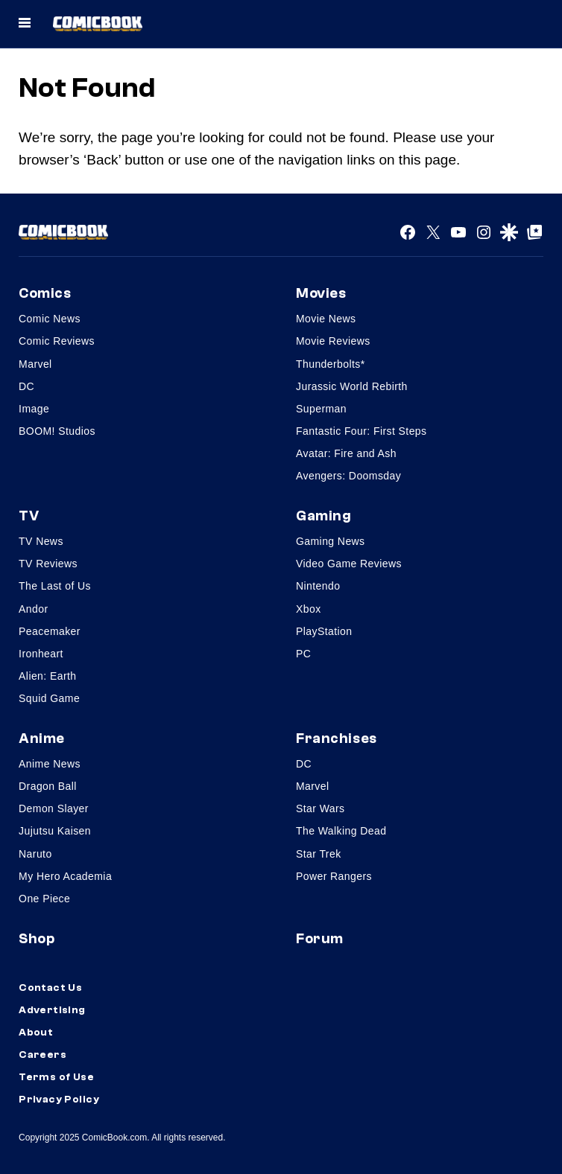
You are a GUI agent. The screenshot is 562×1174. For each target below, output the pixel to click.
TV (29, 516)
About (36, 1033)
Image (34, 409)
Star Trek (318, 854)
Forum (320, 939)
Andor (33, 609)
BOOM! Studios (57, 431)
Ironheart (41, 654)
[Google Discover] (509, 232)
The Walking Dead (341, 831)
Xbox (308, 609)
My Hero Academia (65, 876)
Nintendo (318, 586)
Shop (36, 939)
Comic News (49, 319)
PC (303, 654)
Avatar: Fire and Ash (346, 453)
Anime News (49, 764)
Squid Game (49, 698)
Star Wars (320, 808)
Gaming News (330, 541)
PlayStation (324, 631)
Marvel (35, 364)
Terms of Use (56, 1077)
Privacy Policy (59, 1100)
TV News (41, 541)
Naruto (35, 854)
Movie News (326, 319)
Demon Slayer (54, 808)
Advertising (52, 1010)
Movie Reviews (333, 341)
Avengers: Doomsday (348, 476)
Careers (42, 1055)
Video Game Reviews (349, 564)
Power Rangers (334, 876)
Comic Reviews (57, 341)
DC (26, 386)
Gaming (323, 516)
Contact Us (50, 988)
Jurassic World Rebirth (352, 386)
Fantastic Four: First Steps (361, 431)
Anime (42, 738)
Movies (321, 293)
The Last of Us (55, 586)
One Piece (44, 899)
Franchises (336, 738)
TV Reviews (48, 564)
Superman (321, 409)
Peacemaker (49, 631)
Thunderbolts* (330, 364)
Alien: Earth (47, 676)
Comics (45, 293)
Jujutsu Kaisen (55, 831)
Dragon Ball (48, 786)
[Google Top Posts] (534, 232)
